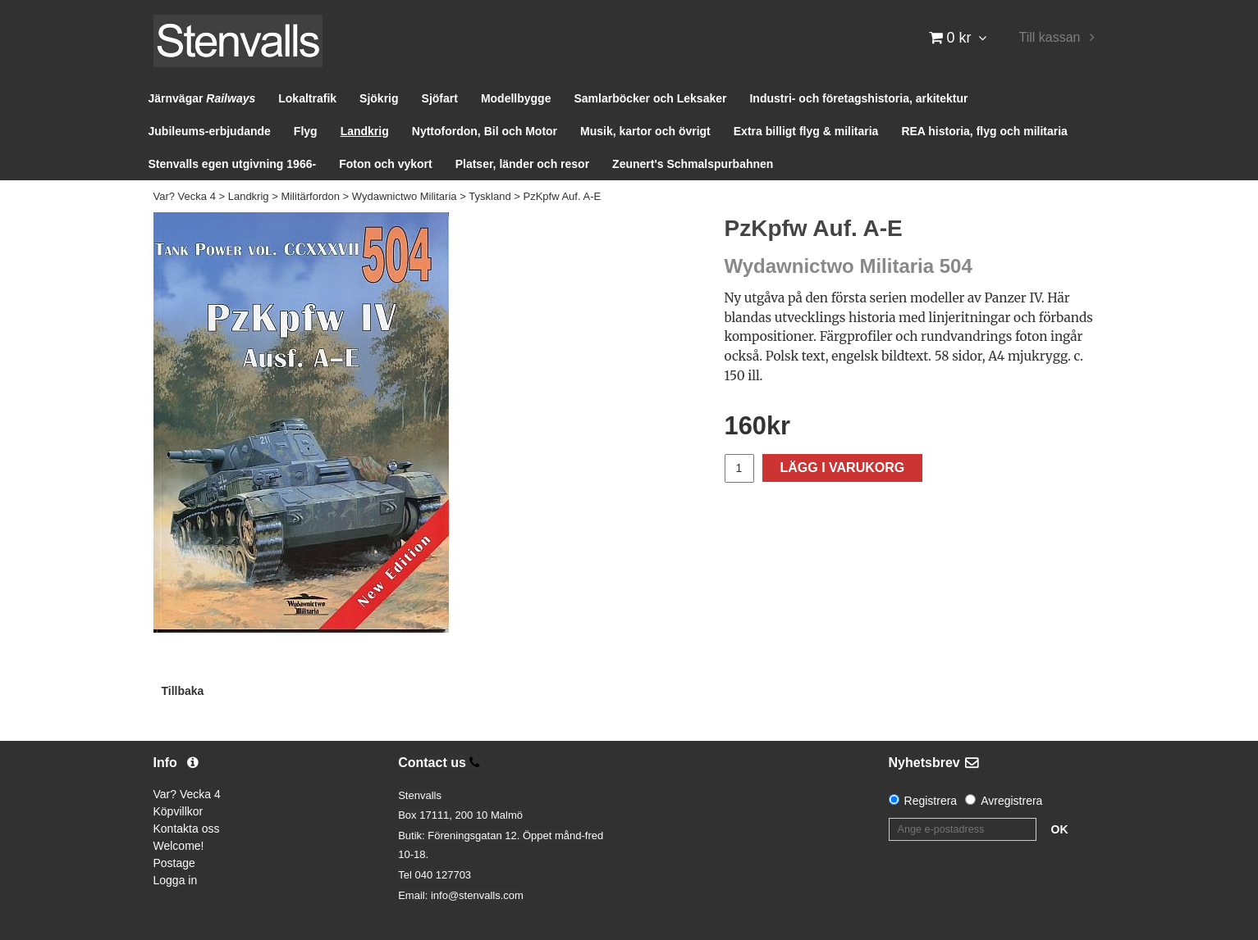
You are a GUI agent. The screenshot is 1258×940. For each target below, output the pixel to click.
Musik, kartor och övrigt (645, 131)
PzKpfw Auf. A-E (562, 196)
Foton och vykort (385, 163)
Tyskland (489, 196)
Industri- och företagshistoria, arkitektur (858, 98)
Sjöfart (440, 98)
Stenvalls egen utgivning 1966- (233, 163)
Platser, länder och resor (522, 163)
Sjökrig (378, 98)
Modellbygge (516, 98)
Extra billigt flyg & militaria (806, 131)
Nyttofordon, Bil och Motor (484, 131)
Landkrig (365, 131)
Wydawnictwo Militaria (404, 196)
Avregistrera (1011, 800)
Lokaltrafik (307, 98)
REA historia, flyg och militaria (984, 131)
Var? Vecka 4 (184, 196)
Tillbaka (183, 690)
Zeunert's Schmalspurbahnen (692, 163)
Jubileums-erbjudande (210, 131)
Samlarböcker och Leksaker (650, 98)
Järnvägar (202, 98)
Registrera (931, 800)
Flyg (306, 131)
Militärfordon (310, 196)
